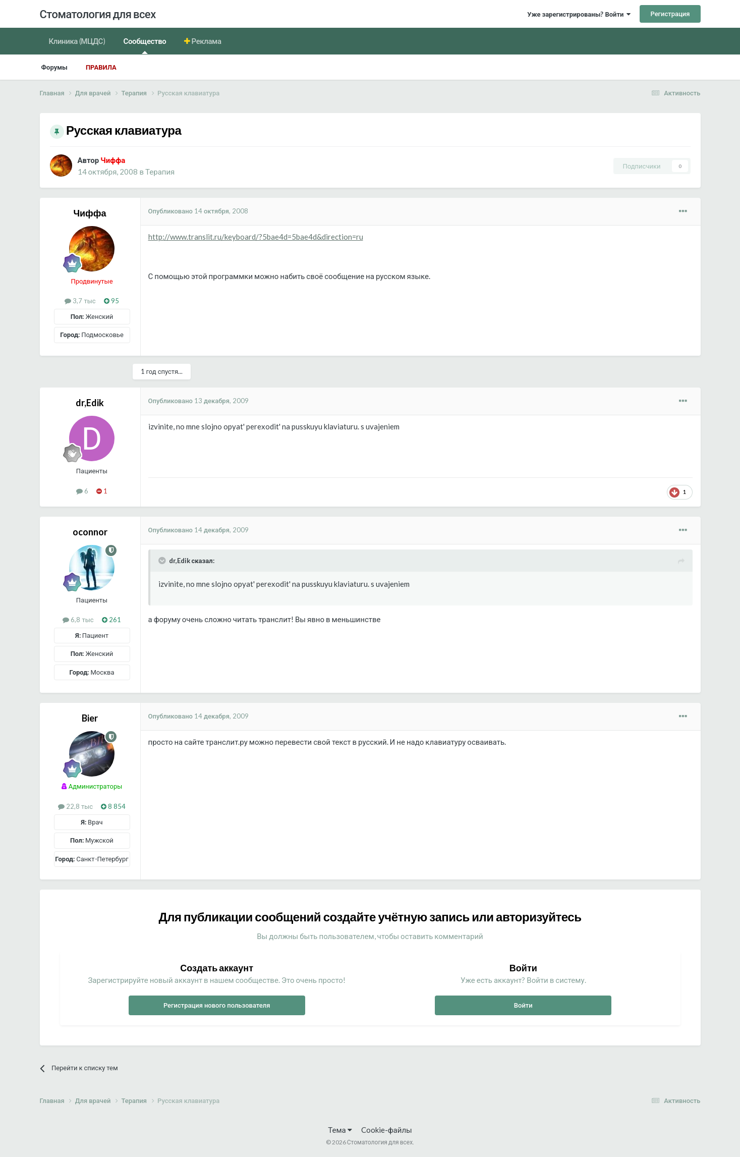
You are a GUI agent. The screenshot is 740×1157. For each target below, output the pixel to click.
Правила (101, 67)
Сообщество (145, 45)
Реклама (205, 40)
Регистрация (670, 14)
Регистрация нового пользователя (216, 1005)
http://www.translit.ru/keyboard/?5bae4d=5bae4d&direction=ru (255, 236)
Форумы (54, 67)
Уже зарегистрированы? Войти (579, 14)
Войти (523, 1005)
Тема (340, 1129)
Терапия (160, 171)
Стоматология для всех (98, 14)
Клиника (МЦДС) (77, 40)
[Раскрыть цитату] (162, 561)
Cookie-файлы (386, 1129)
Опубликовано (198, 211)
